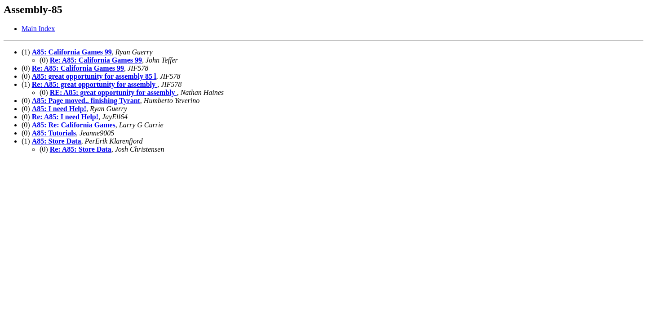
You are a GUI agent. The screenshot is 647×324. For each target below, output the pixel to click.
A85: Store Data (56, 141)
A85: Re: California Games (73, 125)
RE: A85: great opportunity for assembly (113, 92)
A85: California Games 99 (72, 52)
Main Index (38, 28)
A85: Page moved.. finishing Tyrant (86, 100)
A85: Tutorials (54, 133)
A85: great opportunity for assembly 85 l (94, 76)
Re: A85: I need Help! (65, 117)
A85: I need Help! (59, 108)
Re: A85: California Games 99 (96, 60)
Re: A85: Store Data (80, 149)
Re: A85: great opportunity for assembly (94, 84)
